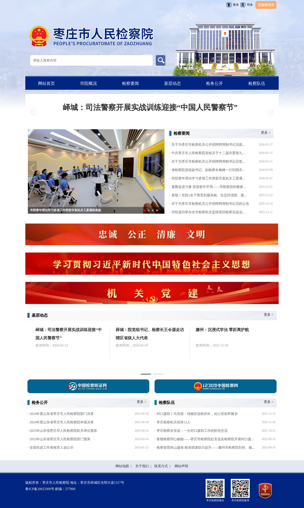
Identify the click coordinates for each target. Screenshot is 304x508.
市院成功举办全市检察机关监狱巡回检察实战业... (208, 212)
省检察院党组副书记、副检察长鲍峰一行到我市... (208, 170)
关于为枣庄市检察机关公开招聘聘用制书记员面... (208, 144)
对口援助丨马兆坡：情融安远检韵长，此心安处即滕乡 (197, 414)
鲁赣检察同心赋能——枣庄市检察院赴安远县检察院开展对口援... (205, 439)
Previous (32, 168)
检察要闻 (130, 83)
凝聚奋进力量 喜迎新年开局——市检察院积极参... (208, 187)
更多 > (265, 132)
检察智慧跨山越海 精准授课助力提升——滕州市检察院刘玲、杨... (206, 447)
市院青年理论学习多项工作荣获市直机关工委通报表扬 (65, 210)
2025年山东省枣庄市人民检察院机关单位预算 (63, 430)
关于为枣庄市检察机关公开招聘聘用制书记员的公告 (210, 203)
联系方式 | (161, 466)
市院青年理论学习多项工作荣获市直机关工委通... (208, 178)
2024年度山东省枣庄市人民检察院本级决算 (62, 422)
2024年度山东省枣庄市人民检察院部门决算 (62, 414)
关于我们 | (142, 466)
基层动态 (172, 83)
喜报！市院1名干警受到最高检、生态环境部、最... (209, 195)
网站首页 (46, 83)
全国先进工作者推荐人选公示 (51, 447)
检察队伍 (256, 83)
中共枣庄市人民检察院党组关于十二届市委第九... (208, 153)
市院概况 (88, 83)
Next (160, 168)
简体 (250, 4)
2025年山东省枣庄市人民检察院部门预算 (60, 439)
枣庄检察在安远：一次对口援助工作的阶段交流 (192, 430)
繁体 (236, 4)
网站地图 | (123, 466)
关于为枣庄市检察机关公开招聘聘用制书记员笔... (208, 161)
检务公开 (214, 83)
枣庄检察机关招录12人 (173, 422)
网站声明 (180, 466)
